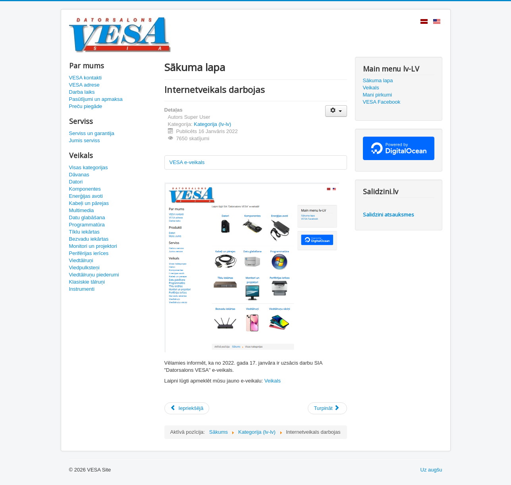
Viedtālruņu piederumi (94, 275)
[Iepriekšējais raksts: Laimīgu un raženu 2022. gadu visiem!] (187, 408)
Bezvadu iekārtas (89, 239)
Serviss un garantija (91, 133)
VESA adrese (84, 85)
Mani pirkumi (377, 95)
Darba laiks (82, 92)
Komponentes (85, 189)
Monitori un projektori (93, 246)
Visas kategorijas (88, 167)
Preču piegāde (85, 106)
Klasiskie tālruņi (87, 282)
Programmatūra (87, 225)
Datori (76, 182)
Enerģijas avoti (86, 196)
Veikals (272, 381)
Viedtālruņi (81, 260)
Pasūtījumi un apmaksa (96, 99)
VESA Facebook (382, 102)
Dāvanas (79, 175)
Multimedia (81, 210)
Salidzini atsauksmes (388, 214)
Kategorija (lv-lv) (212, 124)
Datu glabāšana (87, 217)
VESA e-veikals (187, 162)
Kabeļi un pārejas (89, 203)
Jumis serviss (84, 140)
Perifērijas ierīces (89, 253)
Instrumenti (81, 289)
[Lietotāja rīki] (336, 111)
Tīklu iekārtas (84, 232)
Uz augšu (431, 470)
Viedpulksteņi (84, 268)
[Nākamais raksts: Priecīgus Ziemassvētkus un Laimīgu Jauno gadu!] (327, 408)
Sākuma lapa (378, 80)
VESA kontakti (85, 78)
